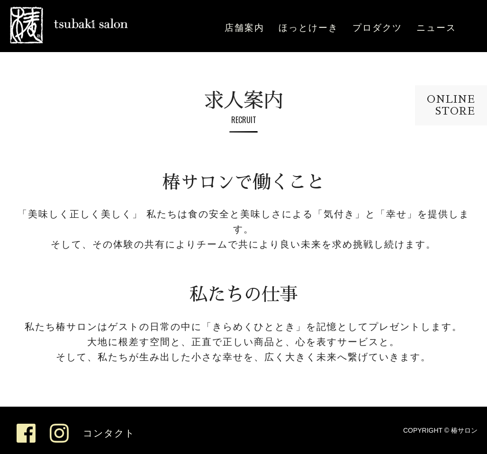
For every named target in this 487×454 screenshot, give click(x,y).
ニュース (436, 27)
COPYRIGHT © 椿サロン (440, 430)
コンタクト (109, 433)
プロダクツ (377, 27)
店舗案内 (244, 27)
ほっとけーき (308, 27)
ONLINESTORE (451, 105)
